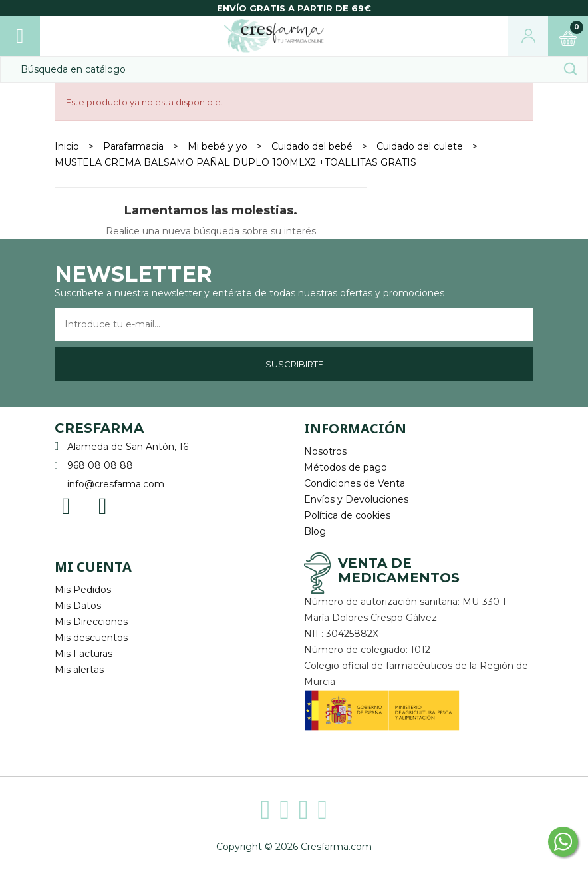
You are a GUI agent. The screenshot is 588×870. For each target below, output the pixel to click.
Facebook (66, 505)
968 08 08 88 (100, 465)
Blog (315, 531)
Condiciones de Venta (354, 483)
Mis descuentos (91, 638)
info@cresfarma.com (115, 484)
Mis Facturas (83, 654)
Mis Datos (78, 606)
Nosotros (325, 451)
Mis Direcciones (91, 622)
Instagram (102, 505)
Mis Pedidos (83, 590)
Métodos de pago (345, 467)
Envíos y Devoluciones (356, 499)
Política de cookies (347, 515)
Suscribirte (294, 364)
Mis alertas (79, 670)
